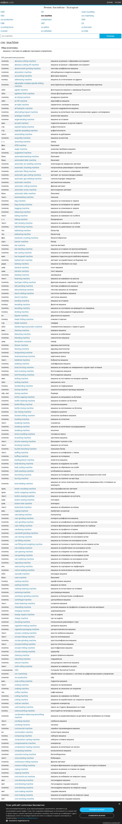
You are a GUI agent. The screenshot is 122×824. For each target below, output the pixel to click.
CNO (83, 19)
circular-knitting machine (25, 644)
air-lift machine (21, 101)
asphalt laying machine (24, 127)
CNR (2, 23)
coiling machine (21, 696)
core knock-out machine (25, 776)
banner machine (21, 241)
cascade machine (22, 574)
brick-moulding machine (25, 434)
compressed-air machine (25, 743)
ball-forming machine (24, 227)
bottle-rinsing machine (24, 408)
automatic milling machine (26, 186)
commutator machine (24, 732)
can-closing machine (23, 537)
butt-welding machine (24, 483)
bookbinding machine (24, 386)
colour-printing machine (25, 711)
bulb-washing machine (24, 471)
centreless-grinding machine (27, 596)
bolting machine (21, 378)
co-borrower (86, 27)
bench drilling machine (24, 293)
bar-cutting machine (23, 253)
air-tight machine (22, 105)
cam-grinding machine (24, 518)
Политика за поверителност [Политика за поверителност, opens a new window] (28, 818)
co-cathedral (46, 31)
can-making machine (23, 548)
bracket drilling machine (25, 415)
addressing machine (23, 79)
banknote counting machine (26, 238)
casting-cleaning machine (25, 588)
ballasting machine (23, 230)
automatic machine (23, 182)
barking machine (22, 264)
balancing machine (23, 212)
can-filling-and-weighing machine (28, 544)
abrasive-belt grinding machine (28, 68)
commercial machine (23, 728)
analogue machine (22, 116)
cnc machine (46, 16)
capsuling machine (23, 563)
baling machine (21, 216)
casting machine (22, 581)
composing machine (23, 736)
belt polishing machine (24, 290)
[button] (41, 820)
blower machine (21, 345)
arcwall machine (21, 123)
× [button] (119, 804)
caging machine (21, 511)
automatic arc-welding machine (28, 164)
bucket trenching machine (26, 449)
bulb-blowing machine (24, 464)
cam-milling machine (23, 526)
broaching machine (23, 438)
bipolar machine (21, 315)
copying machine (22, 773)
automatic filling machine (25, 171)
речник (110, 2)
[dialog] (61, 812)
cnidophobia (46, 19)
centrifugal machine (23, 600)
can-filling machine (23, 540)
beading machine (22, 275)
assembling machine (23, 134)
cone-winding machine (24, 758)
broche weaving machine (25, 441)
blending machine (22, 338)
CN (42, 12)
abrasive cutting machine (25, 61)
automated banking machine (27, 156)
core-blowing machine (24, 780)
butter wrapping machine (25, 492)
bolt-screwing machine (24, 371)
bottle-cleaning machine (25, 401)
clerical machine (21, 663)
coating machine (22, 685)
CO (82, 23)
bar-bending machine (24, 249)
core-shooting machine (24, 799)
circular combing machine (26, 633)
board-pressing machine (25, 356)
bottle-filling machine (23, 404)
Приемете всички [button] (96, 810)
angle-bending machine (24, 119)
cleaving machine (22, 655)
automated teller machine (25, 160)
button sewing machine (24, 496)
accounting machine (23, 76)
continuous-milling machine (26, 762)
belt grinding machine (24, 286)
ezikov (7, 2)
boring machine (21, 389)
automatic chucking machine (27, 167)
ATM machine (20, 145)
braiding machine (22, 419)
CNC (2, 16)
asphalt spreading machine (26, 130)
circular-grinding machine (25, 640)
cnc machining (87, 16)
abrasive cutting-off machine (27, 65)
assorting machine (22, 142)
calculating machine (23, 514)
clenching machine (23, 659)
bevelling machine (22, 304)
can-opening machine (24, 551)
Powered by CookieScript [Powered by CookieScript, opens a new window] (111, 823)
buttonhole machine (23, 507)
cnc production (7, 19)
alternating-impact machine (26, 112)
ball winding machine (24, 223)
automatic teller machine (25, 193)
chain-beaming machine (25, 603)
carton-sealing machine (25, 570)
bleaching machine (23, 334)
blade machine (21, 323)
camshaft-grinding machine (26, 533)
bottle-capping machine (25, 397)
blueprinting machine (23, 352)
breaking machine (22, 423)
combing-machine (22, 725)
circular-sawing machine (25, 651)
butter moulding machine (25, 489)
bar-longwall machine (24, 256)
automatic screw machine (25, 190)
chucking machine (22, 622)
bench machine (21, 297)
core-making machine (24, 791)
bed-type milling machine (25, 282)
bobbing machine (22, 364)
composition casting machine (27, 739)
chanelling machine (23, 607)
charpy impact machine (24, 614)
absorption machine (23, 72)
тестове (118, 2)
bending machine (22, 301)
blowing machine (22, 349)
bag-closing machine (23, 204)
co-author (45, 27)
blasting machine (22, 330)
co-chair (84, 31)
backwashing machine (24, 197)
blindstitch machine (23, 341)
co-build (4, 31)
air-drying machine (22, 97)
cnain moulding (87, 12)
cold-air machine (22, 703)
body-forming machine (24, 367)
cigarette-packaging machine (27, 629)
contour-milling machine (25, 765)
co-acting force (7, 27)
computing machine (23, 751)
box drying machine (23, 412)
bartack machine (22, 267)
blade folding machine (24, 319)
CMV (3, 12)
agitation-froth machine (24, 93)
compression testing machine (27, 747)
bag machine (20, 201)
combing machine (22, 721)
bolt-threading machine (24, 375)
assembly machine (22, 138)
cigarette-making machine (26, 626)
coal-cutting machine (23, 681)
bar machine (20, 245)
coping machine (21, 769)
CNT (43, 23)
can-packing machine (24, 555)
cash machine (20, 577)
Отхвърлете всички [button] (97, 816)
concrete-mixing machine (25, 754)
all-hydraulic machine (24, 108)
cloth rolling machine (23, 666)
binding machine (22, 312)
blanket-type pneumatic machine (28, 327)
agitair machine (21, 90)
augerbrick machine (23, 153)
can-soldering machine (24, 559)
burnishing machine (23, 475)
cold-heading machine (24, 707)
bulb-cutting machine (24, 467)
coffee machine (21, 692)
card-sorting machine (24, 566)
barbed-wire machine (23, 260)
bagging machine (22, 208)
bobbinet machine (22, 360)
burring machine (21, 478)
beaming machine (22, 278)
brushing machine (22, 445)
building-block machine (24, 460)
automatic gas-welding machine (28, 179)
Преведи (110, 36)
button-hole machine (23, 503)
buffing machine (21, 452)
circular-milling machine (25, 648)
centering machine (22, 592)
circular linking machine (25, 637)
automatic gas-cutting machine (28, 175)
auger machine (21, 149)
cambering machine (23, 529)
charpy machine (21, 618)
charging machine (22, 611)
